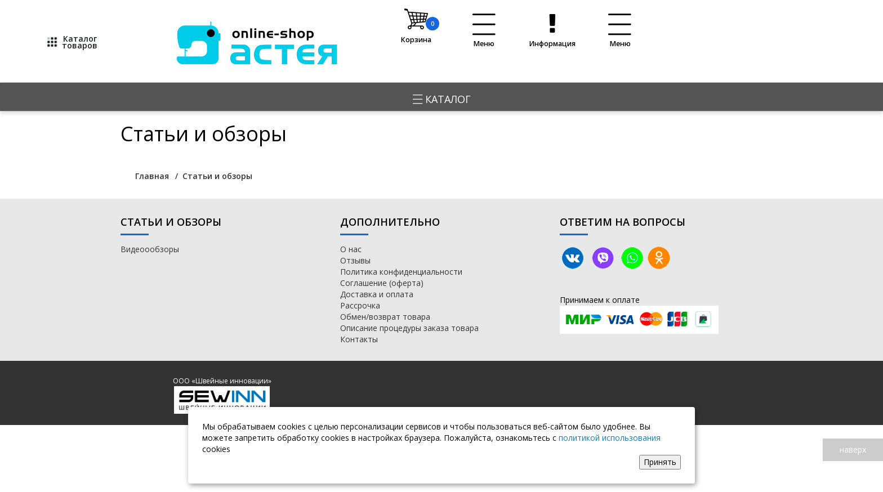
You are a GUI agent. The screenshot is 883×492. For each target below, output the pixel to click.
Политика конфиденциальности (401, 271)
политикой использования (610, 437)
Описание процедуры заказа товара (409, 328)
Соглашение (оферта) (381, 283)
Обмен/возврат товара (385, 316)
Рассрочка (360, 305)
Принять (660, 462)
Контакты (359, 339)
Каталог (442, 99)
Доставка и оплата (376, 294)
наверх (853, 449)
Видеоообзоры (150, 249)
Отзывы (355, 260)
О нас (351, 249)
